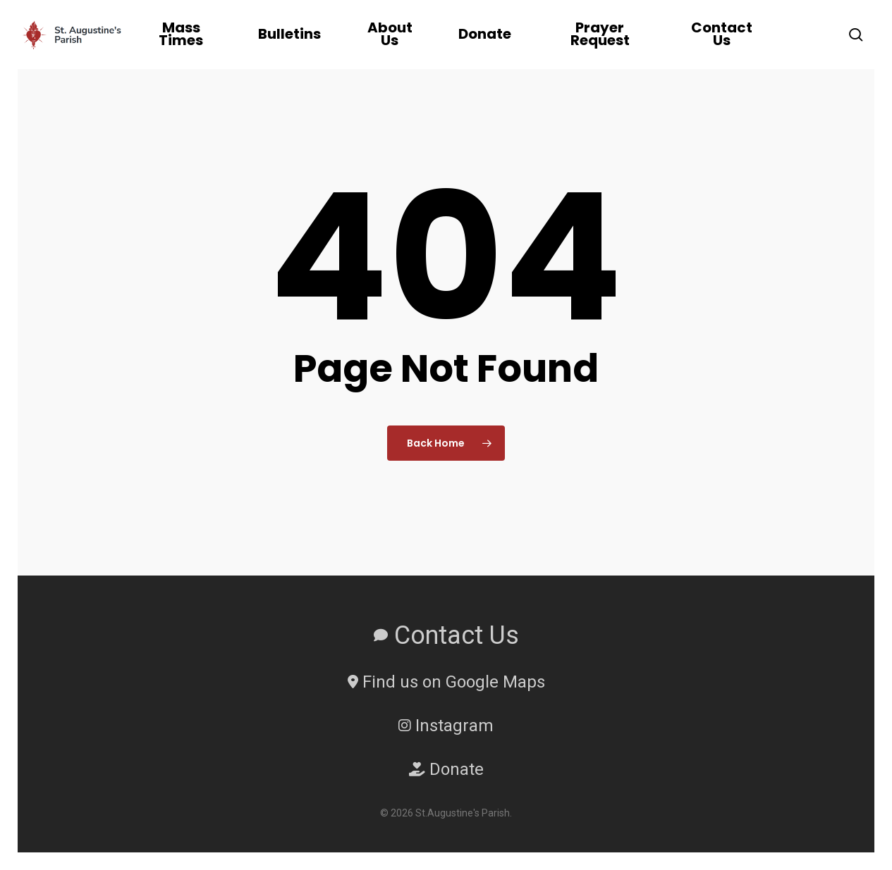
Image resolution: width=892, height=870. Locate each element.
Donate (446, 769)
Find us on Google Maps (446, 682)
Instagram (446, 725)
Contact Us (446, 635)
